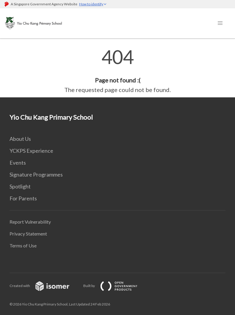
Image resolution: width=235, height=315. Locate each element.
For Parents (23, 198)
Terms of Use (23, 245)
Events (18, 162)
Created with (44, 285)
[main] (117, 70)
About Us (20, 138)
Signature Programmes (36, 174)
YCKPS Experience (31, 150)
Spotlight (20, 186)
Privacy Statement (28, 233)
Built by (115, 285)
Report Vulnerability (30, 221)
